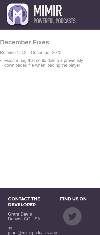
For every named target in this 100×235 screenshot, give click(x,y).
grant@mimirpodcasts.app (32, 228)
